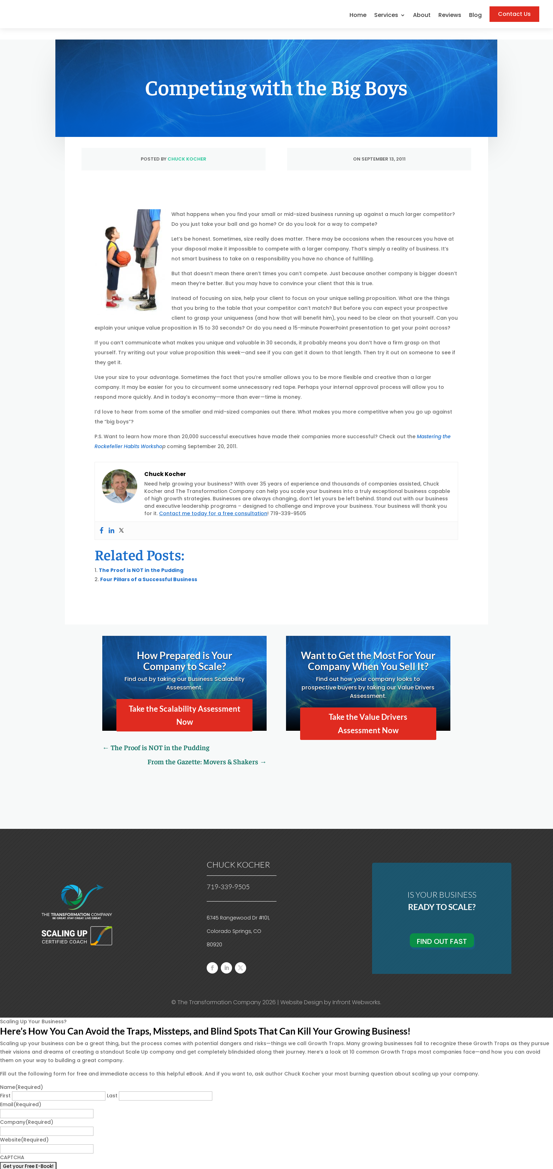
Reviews (449, 16)
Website (24, 1128)
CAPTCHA (12, 1146)
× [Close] (4, 1164)
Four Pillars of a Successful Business (148, 568)
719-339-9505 (228, 875)
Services (386, 16)
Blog (475, 16)
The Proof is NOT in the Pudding (141, 558)
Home (358, 16)
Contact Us (514, 14)
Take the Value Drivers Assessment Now (368, 712)
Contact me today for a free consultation (213, 502)
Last (112, 1084)
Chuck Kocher (187, 147)
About (422, 16)
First (5, 1084)
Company (26, 1110)
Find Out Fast (442, 930)
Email (20, 1093)
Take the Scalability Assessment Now (185, 704)
